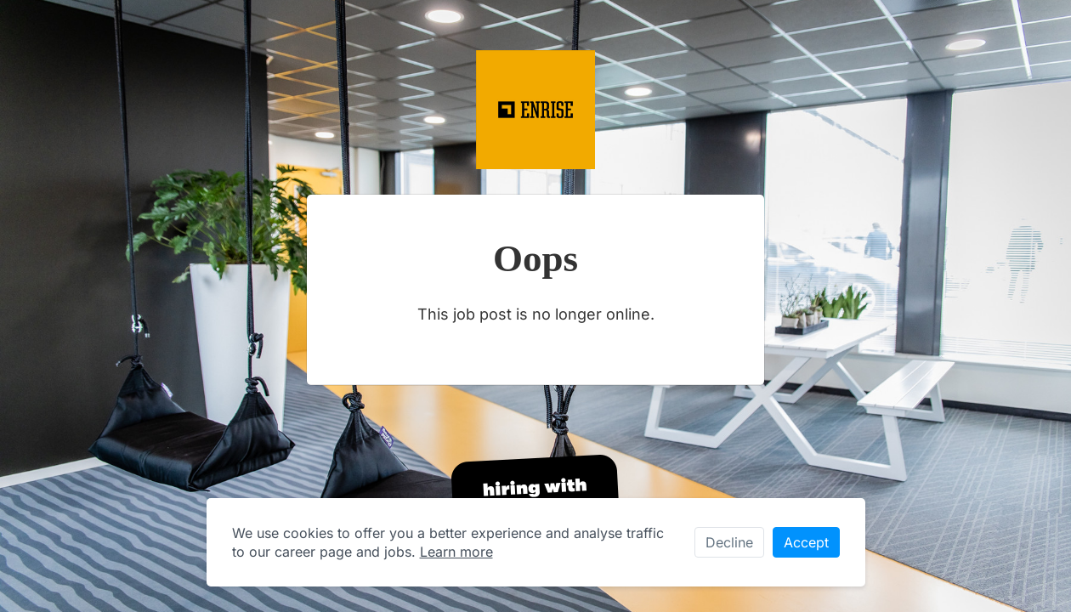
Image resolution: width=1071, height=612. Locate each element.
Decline (729, 542)
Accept (806, 542)
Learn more (456, 551)
